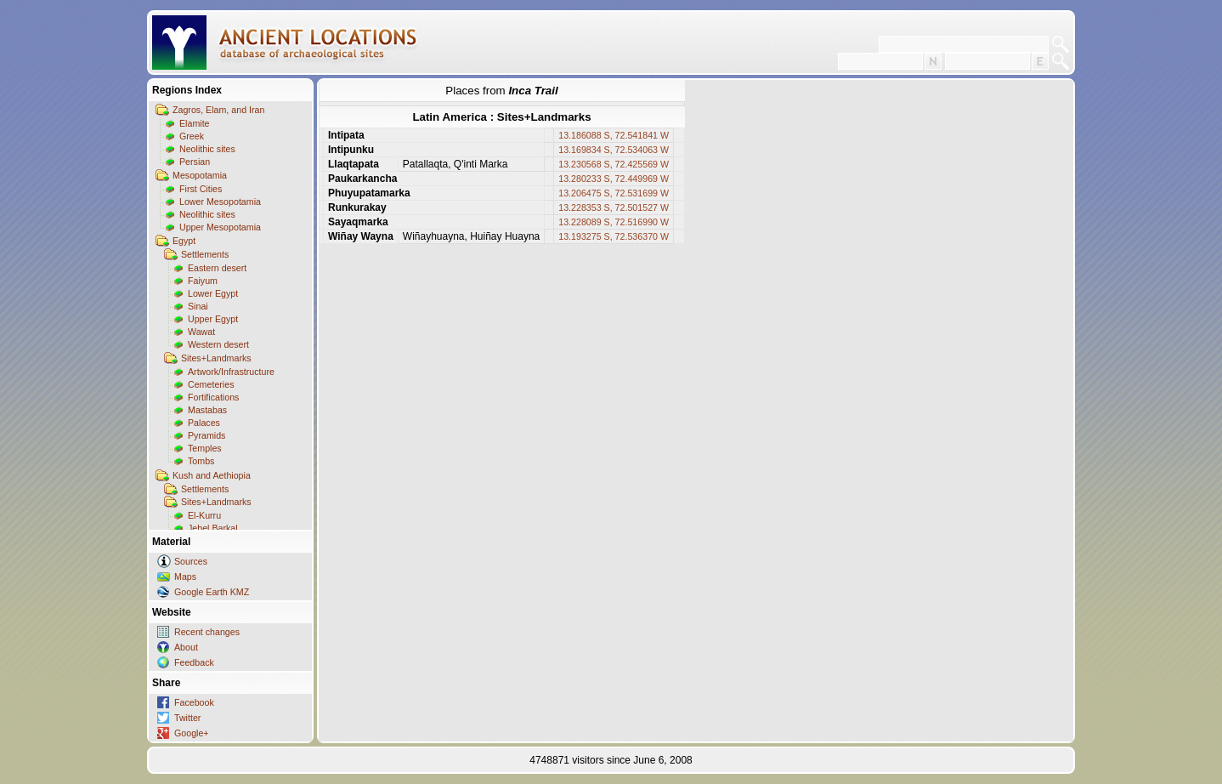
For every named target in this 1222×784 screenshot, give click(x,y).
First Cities (200, 189)
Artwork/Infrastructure (231, 371)
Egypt (184, 241)
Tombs (201, 461)
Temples (205, 448)
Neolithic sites (207, 149)
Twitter (187, 718)
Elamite (194, 123)
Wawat (201, 332)
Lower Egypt (213, 293)
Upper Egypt (213, 319)
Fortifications (213, 397)
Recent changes (207, 632)
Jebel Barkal (213, 528)
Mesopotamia (200, 175)
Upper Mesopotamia (220, 227)
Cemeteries (211, 384)
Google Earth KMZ (211, 592)
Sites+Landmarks (216, 358)
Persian (194, 161)
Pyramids (206, 435)
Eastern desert (217, 268)
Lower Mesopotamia (220, 201)
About (186, 647)
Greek (191, 136)
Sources (190, 561)
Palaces (204, 423)
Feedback (194, 662)
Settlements (205, 254)
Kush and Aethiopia (212, 475)
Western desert (218, 344)
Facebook (194, 702)
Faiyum (203, 281)
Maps (185, 576)
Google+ (191, 733)
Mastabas (207, 410)
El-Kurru (204, 515)
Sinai (198, 306)
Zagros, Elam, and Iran (218, 110)
